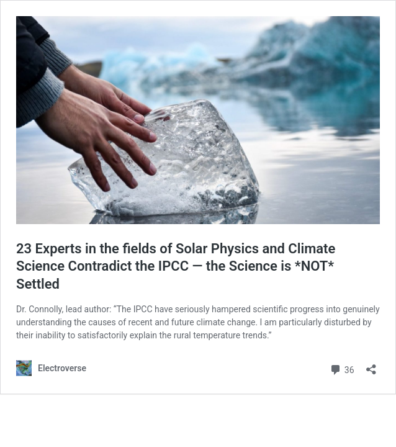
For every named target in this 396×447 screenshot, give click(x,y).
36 (342, 368)
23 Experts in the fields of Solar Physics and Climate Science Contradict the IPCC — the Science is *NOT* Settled (175, 266)
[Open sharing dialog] (371, 365)
